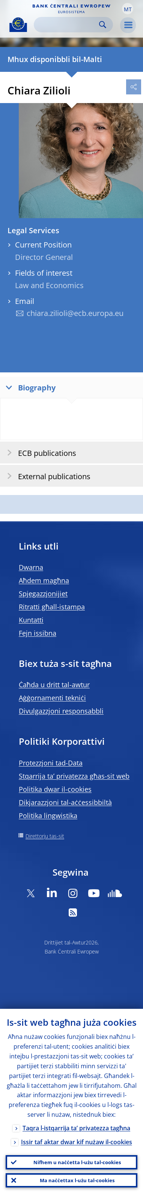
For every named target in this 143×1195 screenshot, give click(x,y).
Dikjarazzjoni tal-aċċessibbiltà (65, 802)
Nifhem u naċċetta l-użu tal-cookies (77, 1162)
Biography (29, 387)
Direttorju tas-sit (45, 836)
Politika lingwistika (48, 815)
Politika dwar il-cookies (55, 789)
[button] (127, 8)
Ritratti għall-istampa (52, 606)
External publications (46, 476)
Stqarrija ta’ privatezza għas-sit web (74, 775)
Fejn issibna (37, 633)
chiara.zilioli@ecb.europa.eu (75, 313)
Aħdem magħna (44, 580)
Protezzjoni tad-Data (51, 762)
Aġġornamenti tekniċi (52, 697)
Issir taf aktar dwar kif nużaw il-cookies (76, 1142)
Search (102, 24)
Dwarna (31, 567)
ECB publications (39, 452)
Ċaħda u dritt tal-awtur (54, 684)
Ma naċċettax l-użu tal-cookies (77, 1180)
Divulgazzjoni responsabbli (61, 710)
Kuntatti (31, 619)
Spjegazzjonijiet (43, 593)
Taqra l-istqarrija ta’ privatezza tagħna (76, 1128)
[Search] (67, 24)
